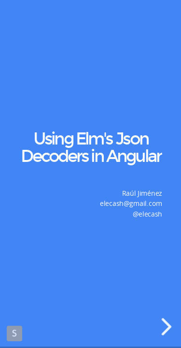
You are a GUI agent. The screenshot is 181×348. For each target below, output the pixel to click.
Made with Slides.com (14, 333)
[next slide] (169, 326)
